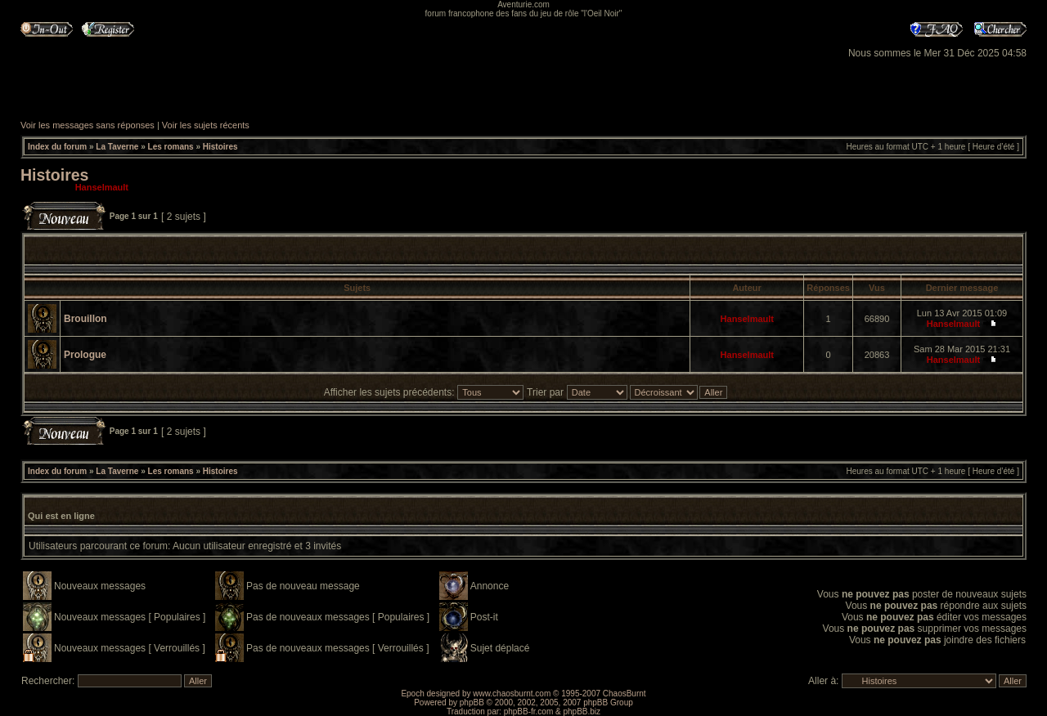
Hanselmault (101, 187)
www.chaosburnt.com (511, 693)
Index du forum (57, 146)
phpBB (472, 702)
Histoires (220, 146)
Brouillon (85, 318)
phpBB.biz (581, 711)
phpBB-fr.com (529, 711)
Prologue (85, 354)
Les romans (171, 146)
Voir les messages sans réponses (87, 125)
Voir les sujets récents (205, 125)
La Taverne (117, 146)
